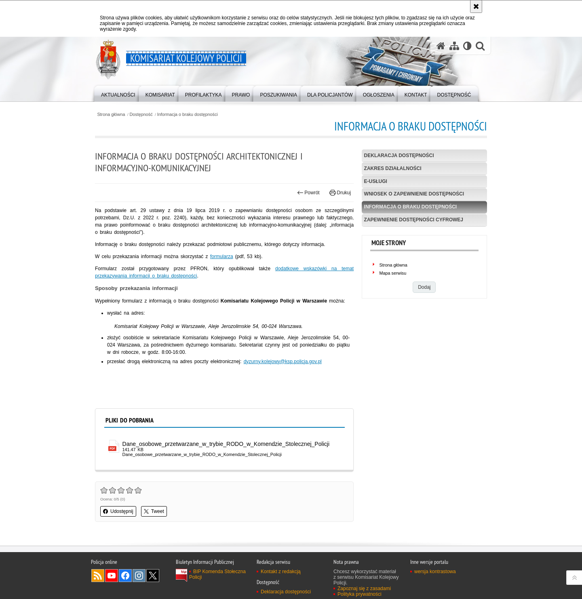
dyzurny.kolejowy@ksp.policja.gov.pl (283, 361)
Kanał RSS (97, 575)
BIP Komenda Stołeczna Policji (217, 574)
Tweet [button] (154, 511)
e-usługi (375, 181)
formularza (221, 256)
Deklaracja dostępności (399, 155)
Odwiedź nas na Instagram (139, 575)
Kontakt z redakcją (281, 571)
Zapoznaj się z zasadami (364, 588)
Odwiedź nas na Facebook (125, 575)
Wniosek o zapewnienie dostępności (414, 194)
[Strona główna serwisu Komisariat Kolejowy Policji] (440, 46)
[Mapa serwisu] (454, 46)
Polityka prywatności (359, 594)
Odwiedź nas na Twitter (152, 575)
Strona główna (111, 114)
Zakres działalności (393, 168)
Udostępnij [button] (118, 511)
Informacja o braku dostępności (187, 114)
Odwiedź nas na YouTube (111, 575)
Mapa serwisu (393, 273)
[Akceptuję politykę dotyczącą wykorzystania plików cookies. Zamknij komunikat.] (476, 6)
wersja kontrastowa (435, 571)
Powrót (308, 192)
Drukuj (340, 192)
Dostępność (141, 114)
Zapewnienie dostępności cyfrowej (413, 220)
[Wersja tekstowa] (467, 46)
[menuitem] (118, 93)
